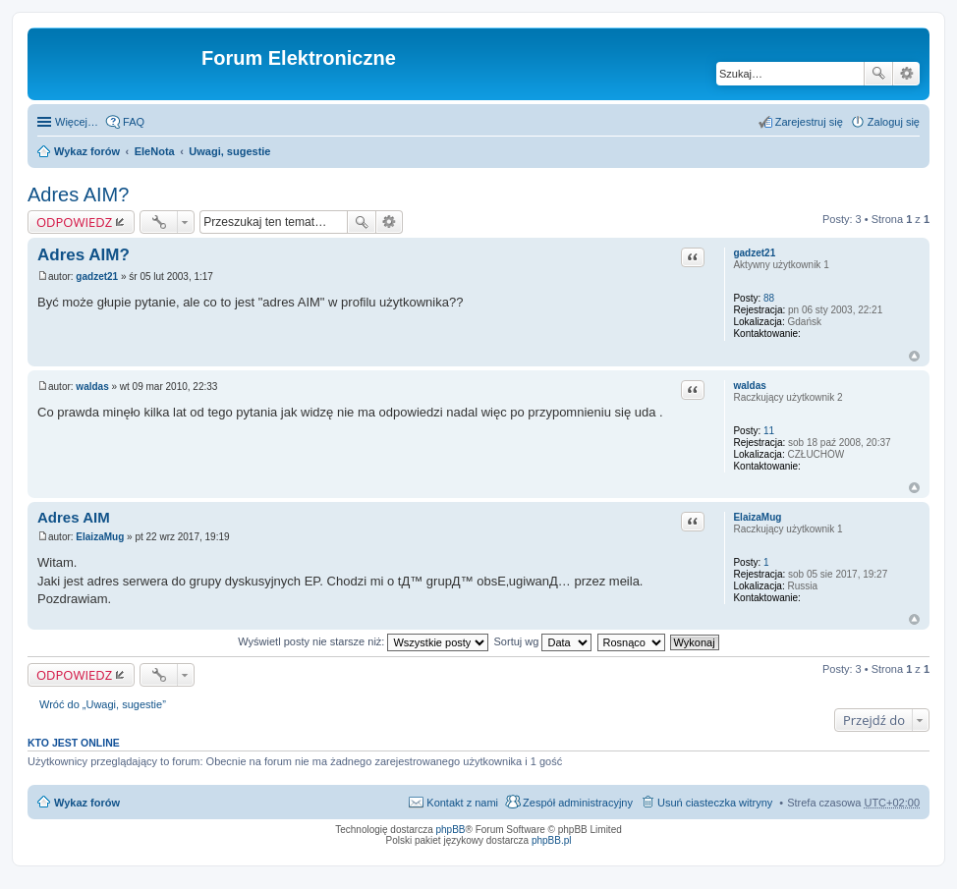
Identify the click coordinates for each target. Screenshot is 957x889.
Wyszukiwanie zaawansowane (906, 73)
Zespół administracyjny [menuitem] (578, 802)
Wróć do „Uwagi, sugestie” (102, 704)
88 (768, 298)
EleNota (155, 151)
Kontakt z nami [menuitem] (462, 802)
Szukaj (878, 73)
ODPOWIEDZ (74, 222)
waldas (749, 385)
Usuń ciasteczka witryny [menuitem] (714, 802)
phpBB (451, 829)
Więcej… (76, 122)
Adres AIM (73, 517)
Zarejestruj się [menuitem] (809, 122)
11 (768, 430)
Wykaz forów (87, 151)
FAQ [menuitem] (133, 122)
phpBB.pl (552, 840)
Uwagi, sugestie (229, 151)
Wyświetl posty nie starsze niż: (363, 641)
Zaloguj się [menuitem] (894, 122)
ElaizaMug (757, 517)
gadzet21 (754, 253)
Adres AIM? (78, 194)
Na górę (914, 356)
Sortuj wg (543, 641)
